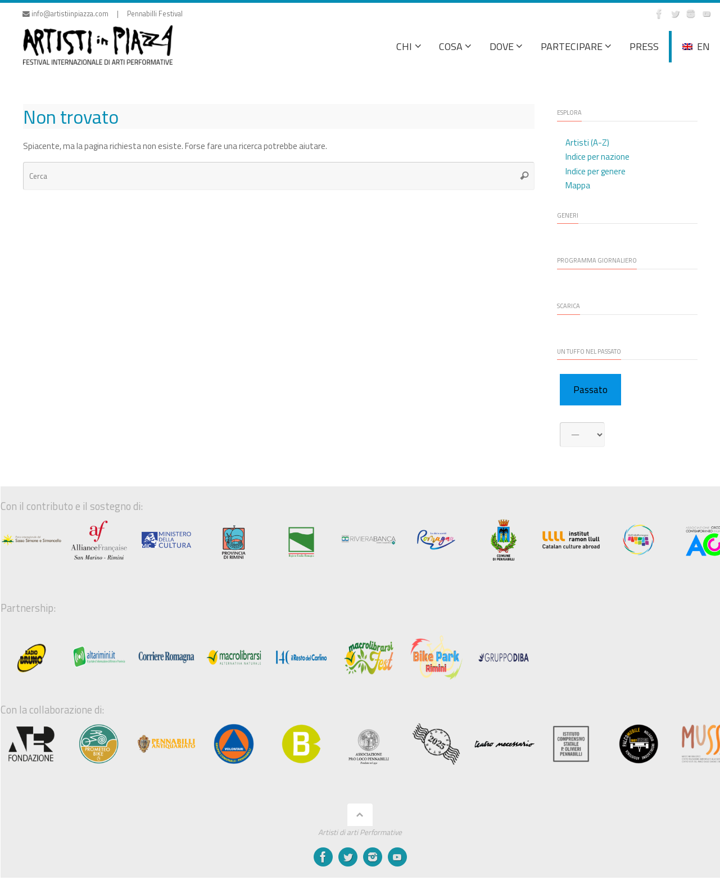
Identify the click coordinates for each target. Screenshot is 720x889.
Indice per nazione (597, 156)
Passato (590, 389)
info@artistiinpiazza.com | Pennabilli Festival (102, 13)
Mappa (577, 185)
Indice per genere (595, 171)
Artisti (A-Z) (587, 142)
